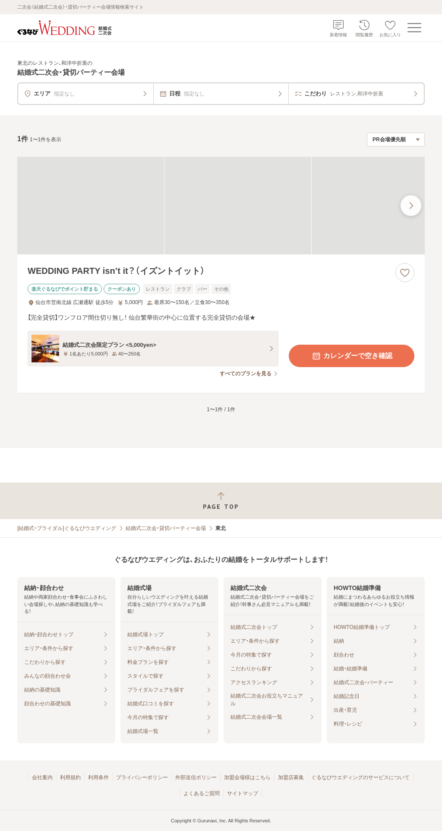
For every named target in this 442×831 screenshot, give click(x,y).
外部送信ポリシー (196, 777)
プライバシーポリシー (142, 777)
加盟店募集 (291, 777)
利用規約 (70, 777)
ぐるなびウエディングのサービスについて (360, 777)
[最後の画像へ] (411, 205)
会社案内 (42, 777)
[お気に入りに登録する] (404, 272)
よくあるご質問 (201, 793)
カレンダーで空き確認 (351, 356)
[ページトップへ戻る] (221, 500)
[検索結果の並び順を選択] (396, 139)
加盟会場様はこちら (247, 777)
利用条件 (98, 777)
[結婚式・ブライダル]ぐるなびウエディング (66, 528)
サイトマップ (242, 793)
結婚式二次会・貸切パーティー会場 (166, 528)
